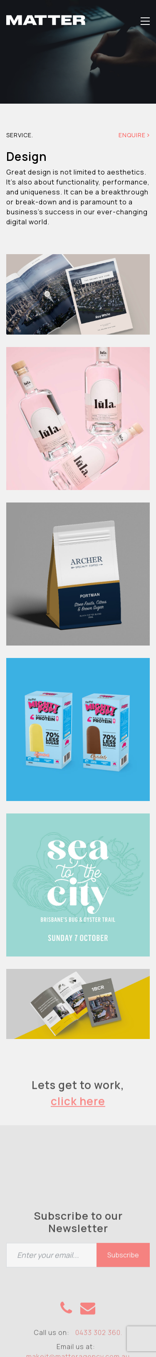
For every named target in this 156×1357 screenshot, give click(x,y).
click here (78, 1107)
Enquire (134, 139)
